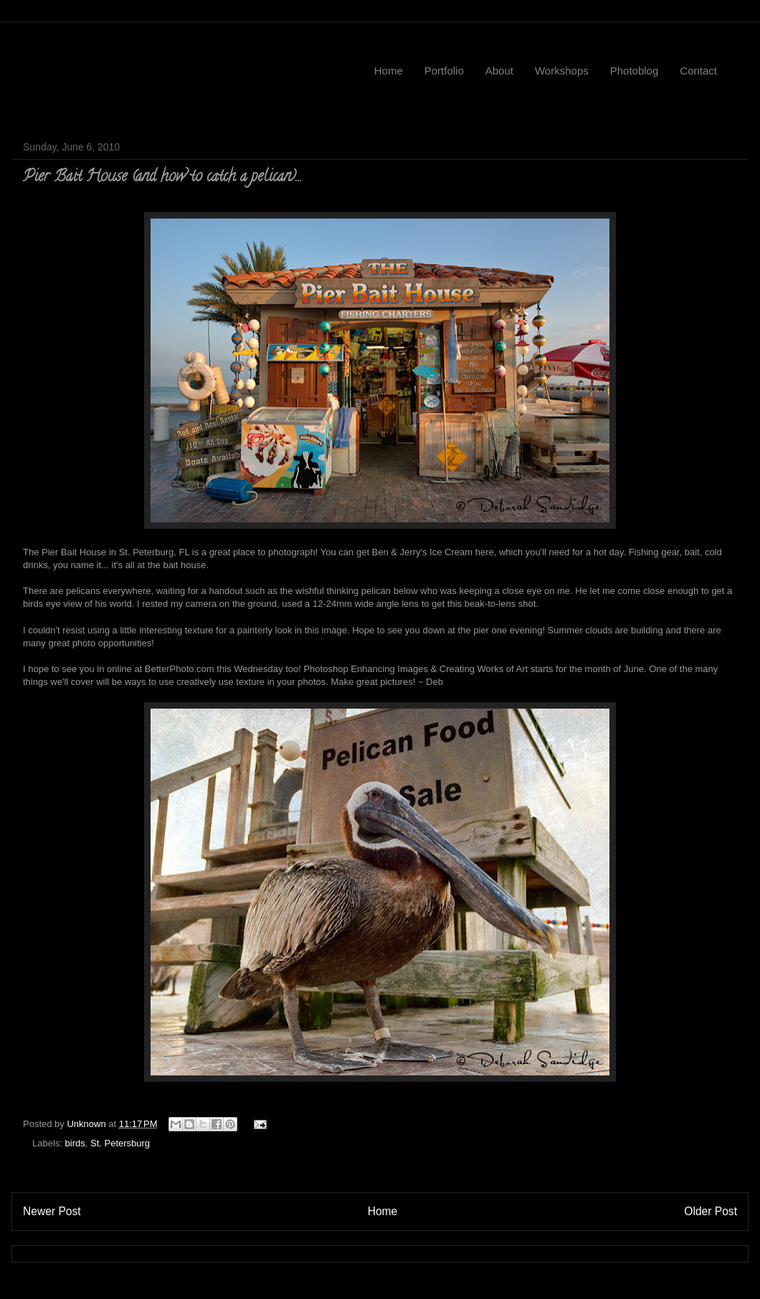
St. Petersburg (120, 1143)
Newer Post (52, 1211)
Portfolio (444, 70)
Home (388, 70)
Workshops (562, 70)
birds (75, 1143)
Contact (698, 70)
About (499, 70)
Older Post (710, 1211)
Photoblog (634, 70)
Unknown (87, 1123)
